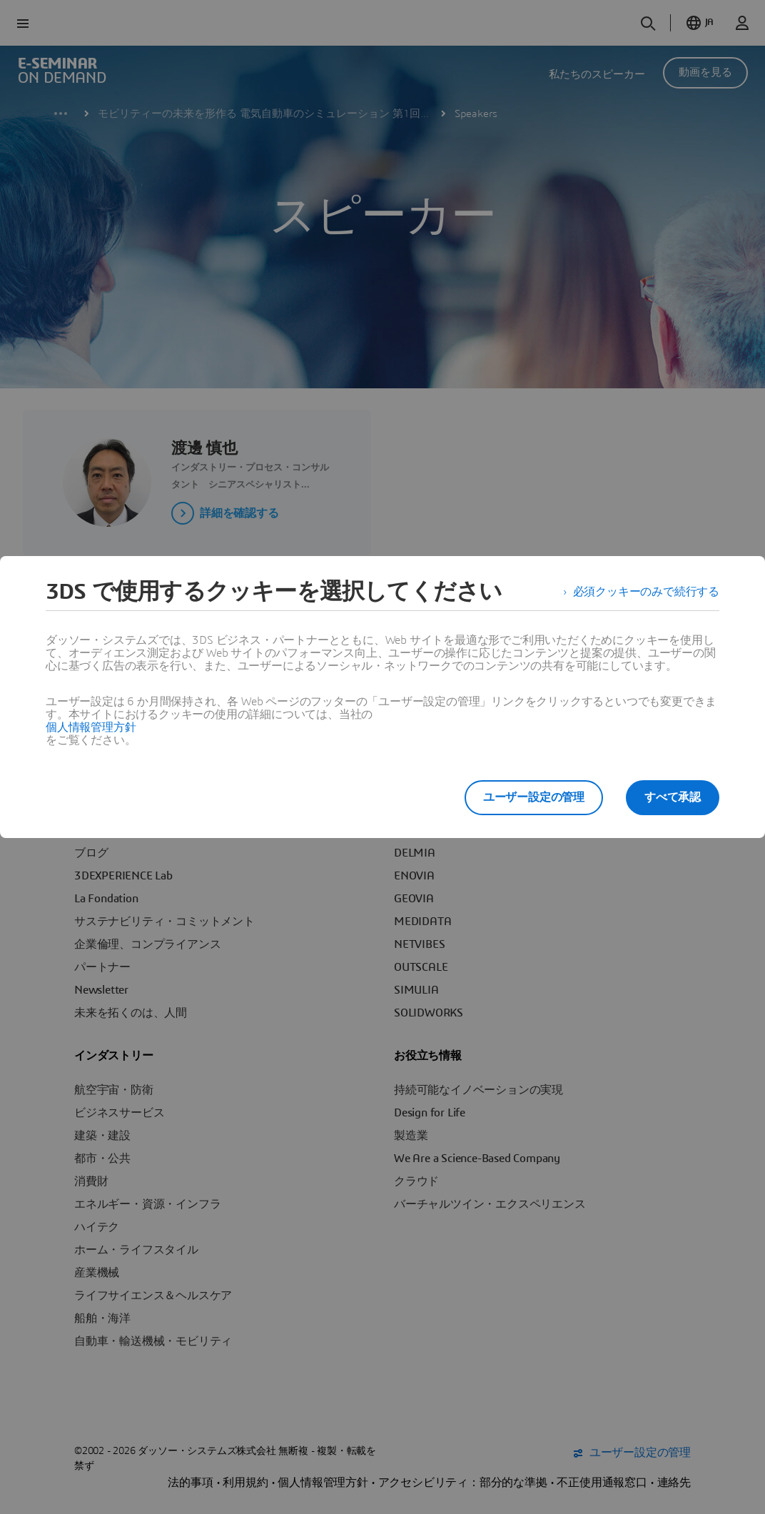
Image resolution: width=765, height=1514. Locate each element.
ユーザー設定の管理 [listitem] (533, 797)
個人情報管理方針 (91, 727)
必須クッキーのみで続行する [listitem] (646, 591)
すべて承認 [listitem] (672, 797)
